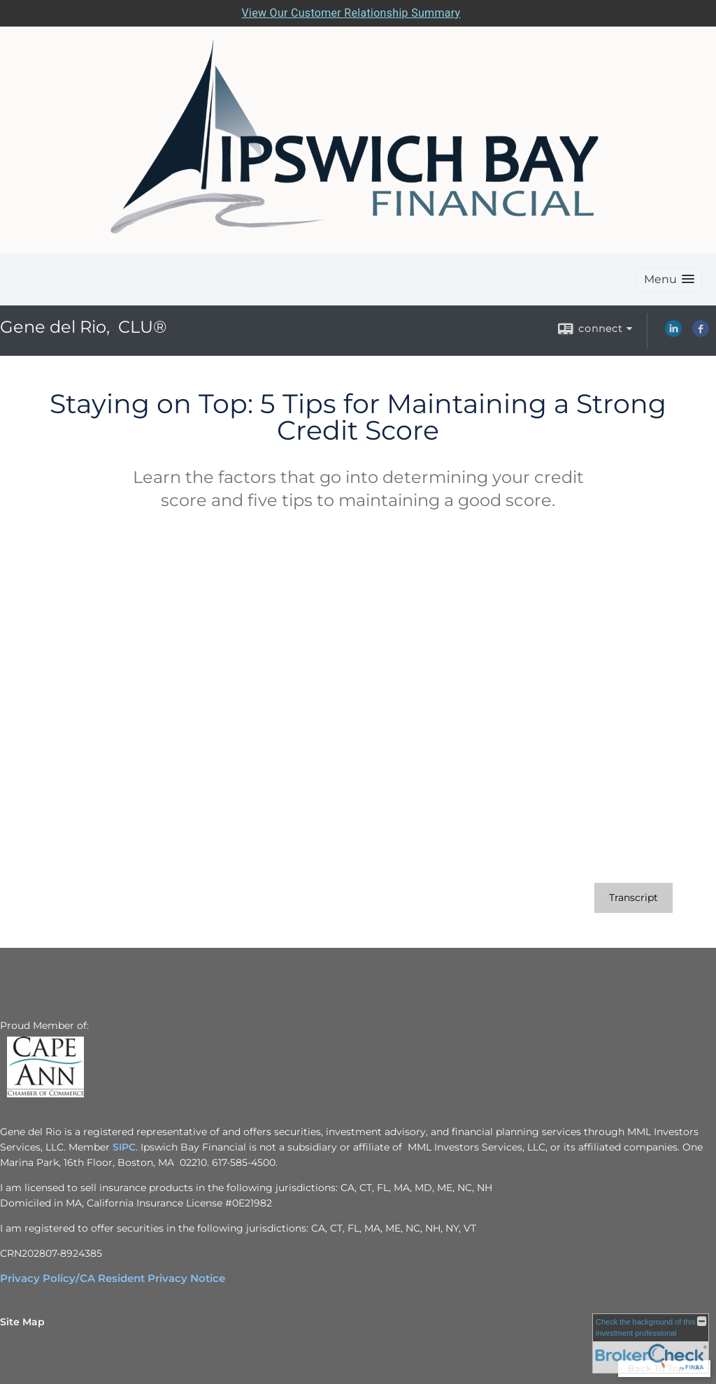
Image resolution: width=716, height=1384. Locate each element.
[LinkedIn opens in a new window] (673, 333)
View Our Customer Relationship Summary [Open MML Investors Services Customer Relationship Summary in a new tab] (351, 13)
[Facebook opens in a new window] (700, 333)
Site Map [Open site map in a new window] (22, 1321)
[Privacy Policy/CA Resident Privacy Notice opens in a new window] (112, 1278)
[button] (669, 279)
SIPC (124, 1147)
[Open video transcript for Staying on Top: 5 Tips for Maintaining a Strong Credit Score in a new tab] (633, 898)
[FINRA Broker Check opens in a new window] (650, 1343)
